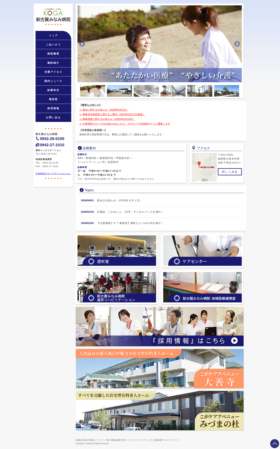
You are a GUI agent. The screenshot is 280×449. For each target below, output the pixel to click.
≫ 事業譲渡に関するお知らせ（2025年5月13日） (107, 119)
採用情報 (53, 108)
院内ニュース (53, 81)
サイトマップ (144, 440)
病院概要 (53, 53)
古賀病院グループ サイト (166, 440)
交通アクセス (53, 71)
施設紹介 (53, 62)
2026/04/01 (87, 200)
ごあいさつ (53, 44)
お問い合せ (53, 117)
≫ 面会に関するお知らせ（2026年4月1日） (104, 109)
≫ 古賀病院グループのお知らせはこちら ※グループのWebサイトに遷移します (124, 123)
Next (237, 44)
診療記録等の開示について (90, 440)
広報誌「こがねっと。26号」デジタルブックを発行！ (130, 211)
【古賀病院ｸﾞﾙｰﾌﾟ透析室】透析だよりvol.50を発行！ (130, 223)
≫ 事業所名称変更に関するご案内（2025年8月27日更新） (112, 114)
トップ (53, 35)
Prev (82, 44)
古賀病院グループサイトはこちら (53, 173)
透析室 (53, 99)
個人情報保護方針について (120, 440)
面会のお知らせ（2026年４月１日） (119, 200)
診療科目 (53, 90)
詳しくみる (230, 171)
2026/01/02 (87, 223)
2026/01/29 (87, 211)
